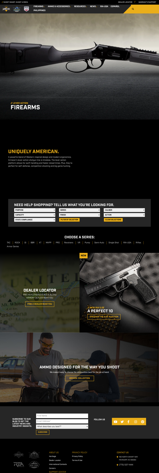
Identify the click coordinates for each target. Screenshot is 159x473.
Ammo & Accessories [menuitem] (62, 8)
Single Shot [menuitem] (114, 204)
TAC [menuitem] (8, 204)
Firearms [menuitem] (42, 8)
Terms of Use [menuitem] (77, 426)
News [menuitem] (96, 8)
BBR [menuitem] (33, 204)
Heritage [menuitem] (52, 422)
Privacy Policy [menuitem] (79, 418)
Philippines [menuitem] (131, 8)
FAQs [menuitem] (51, 449)
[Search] (153, 8)
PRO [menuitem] (58, 204)
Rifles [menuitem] (138, 204)
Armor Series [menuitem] (13, 208)
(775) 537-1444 (126, 430)
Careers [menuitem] (52, 434)
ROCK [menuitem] (17, 204)
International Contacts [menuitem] (58, 430)
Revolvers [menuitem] (68, 204)
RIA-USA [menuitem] (108, 8)
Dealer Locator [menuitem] (55, 426)
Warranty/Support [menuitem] (56, 453)
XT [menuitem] (40, 204)
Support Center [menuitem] (57, 437)
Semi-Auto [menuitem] (99, 204)
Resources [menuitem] (83, 8)
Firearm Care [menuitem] (54, 442)
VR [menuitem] (79, 204)
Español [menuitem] (118, 8)
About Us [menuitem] (54, 418)
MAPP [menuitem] (48, 204)
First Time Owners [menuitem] (56, 445)
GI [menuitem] (25, 204)
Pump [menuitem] (87, 204)
